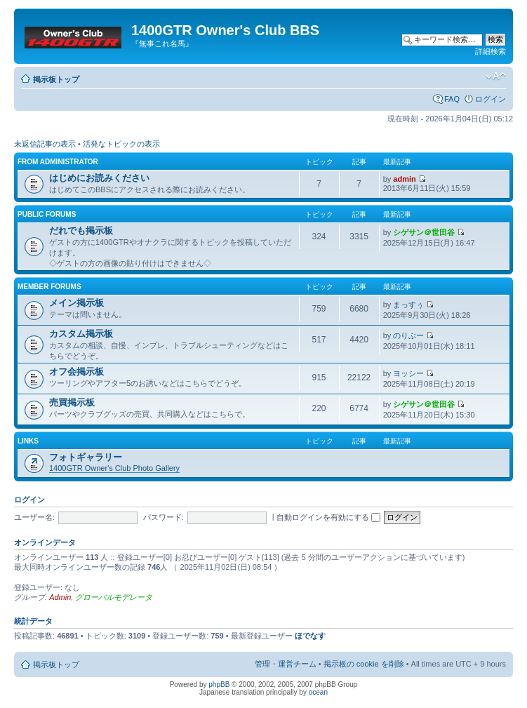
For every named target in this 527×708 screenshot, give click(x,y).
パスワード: (163, 517)
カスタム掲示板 (81, 333)
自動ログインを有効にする (328, 517)
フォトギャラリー (85, 457)
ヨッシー (408, 373)
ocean (318, 692)
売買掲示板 (72, 402)
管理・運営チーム (285, 664)
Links (28, 441)
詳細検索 (490, 51)
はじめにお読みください (99, 178)
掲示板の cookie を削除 (363, 664)
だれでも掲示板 (81, 230)
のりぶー (408, 335)
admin (404, 179)
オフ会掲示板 (76, 371)
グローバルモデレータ (113, 597)
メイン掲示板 (76, 303)
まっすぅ (408, 304)
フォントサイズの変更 (496, 76)
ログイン (490, 99)
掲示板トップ (56, 79)
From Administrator (58, 162)
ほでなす (310, 636)
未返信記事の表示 (45, 144)
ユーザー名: (34, 517)
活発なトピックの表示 (121, 144)
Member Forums (49, 286)
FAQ (452, 99)
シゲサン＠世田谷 (424, 232)
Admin (60, 597)
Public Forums (47, 214)
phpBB (218, 684)
